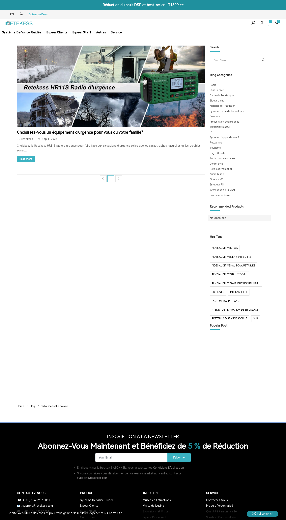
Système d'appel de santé (224, 137)
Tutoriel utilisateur (220, 127)
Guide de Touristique (222, 95)
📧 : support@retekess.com (35, 505)
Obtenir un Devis (38, 14)
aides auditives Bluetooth (229, 274)
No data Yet (218, 218)
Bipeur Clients (57, 32)
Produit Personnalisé (219, 505)
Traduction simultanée (222, 158)
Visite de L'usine (153, 505)
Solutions (215, 116)
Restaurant (216, 142)
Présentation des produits (224, 121)
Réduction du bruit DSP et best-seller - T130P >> (143, 5)
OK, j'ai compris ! (262, 513)
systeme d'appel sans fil (227, 301)
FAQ (212, 132)
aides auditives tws (225, 248)
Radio (213, 85)
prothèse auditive (220, 195)
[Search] (236, 60)
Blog (32, 406)
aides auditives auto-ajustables (233, 265)
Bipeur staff (216, 179)
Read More (25, 158)
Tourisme (215, 147)
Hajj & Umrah (217, 153)
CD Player (218, 292)
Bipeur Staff (81, 32)
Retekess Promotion (221, 169)
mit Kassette (238, 292)
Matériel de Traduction (222, 105)
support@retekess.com (92, 477)
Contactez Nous (217, 500)
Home (20, 406)
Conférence (216, 163)
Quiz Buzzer (217, 90)
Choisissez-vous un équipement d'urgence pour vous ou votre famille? (80, 132)
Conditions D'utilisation (168, 467)
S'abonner (179, 457)
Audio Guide (217, 174)
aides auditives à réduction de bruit (236, 283)
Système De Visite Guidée (22, 32)
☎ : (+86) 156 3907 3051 (33, 500)
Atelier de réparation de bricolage (235, 309)
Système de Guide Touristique (227, 111)
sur (255, 318)
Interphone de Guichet (222, 190)
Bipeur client (217, 100)
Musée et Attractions (157, 500)
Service (116, 32)
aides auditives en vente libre (231, 257)
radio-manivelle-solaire (54, 406)
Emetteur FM (217, 184)
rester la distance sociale (229, 318)
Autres (101, 32)
